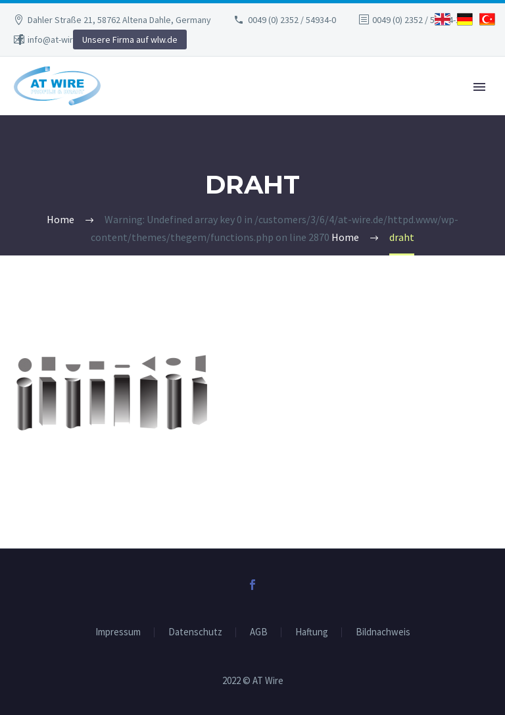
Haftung (311, 632)
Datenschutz (195, 632)
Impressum (118, 632)
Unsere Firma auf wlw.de (130, 39)
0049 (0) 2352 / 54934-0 (292, 20)
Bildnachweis (383, 632)
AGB (259, 632)
